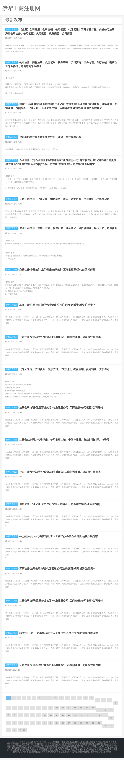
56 (111, 721)
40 (14, 718)
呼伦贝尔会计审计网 (26, 749)
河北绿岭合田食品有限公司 (49, 753)
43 (32, 718)
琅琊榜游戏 (112, 751)
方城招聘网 (39, 749)
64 (51, 727)
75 (8, 734)
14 (79, 701)
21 (8, 711)
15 (85, 701)
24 (26, 711)
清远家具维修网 (60, 749)
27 (45, 711)
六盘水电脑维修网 (68, 747)
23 (20, 711)
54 (99, 719)
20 (116, 706)
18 (103, 704)
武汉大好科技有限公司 (70, 751)
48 (63, 719)
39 (8, 718)
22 (14, 711)
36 (99, 714)
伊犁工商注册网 (108, 747)
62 (38, 727)
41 (20, 718)
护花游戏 (81, 745)
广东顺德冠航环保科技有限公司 (48, 751)
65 (57, 727)
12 (67, 701)
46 (51, 719)
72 (99, 727)
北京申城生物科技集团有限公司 (34, 747)
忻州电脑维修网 (52, 755)
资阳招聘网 (49, 749)
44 (38, 718)
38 (111, 714)
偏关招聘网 (40, 755)
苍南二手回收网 (104, 755)
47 (57, 719)
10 (55, 701)
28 (51, 711)
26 (38, 711)
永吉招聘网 (21, 755)
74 (111, 729)
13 (73, 701)
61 (32, 727)
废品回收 (73, 745)
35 (93, 711)
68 (75, 727)
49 (69, 719)
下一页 (22, 734)
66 (63, 727)
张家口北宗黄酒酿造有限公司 (23, 751)
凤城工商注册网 (104, 745)
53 (93, 719)
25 (32, 711)
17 (97, 704)
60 (26, 727)
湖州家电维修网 (73, 749)
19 (110, 704)
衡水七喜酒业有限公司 (89, 749)
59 (20, 726)
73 (105, 729)
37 (105, 714)
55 (105, 719)
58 (14, 726)
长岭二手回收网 (76, 753)
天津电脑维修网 (78, 755)
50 (75, 719)
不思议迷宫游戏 (54, 747)
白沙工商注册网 (32, 753)
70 (87, 727)
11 (61, 701)
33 (81, 711)
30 (63, 711)
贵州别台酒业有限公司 (16, 753)
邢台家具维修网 (65, 755)
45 (45, 719)
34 (87, 711)
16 (91, 701)
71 (93, 727)
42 (26, 718)
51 (81, 719)
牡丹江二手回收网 (104, 753)
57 (8, 726)
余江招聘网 (65, 753)
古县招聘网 (31, 755)
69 (81, 727)
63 (45, 727)
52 (87, 719)
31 (69, 711)
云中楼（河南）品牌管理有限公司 (93, 751)
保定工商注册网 (95, 747)
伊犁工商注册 (12, 29)
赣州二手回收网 (91, 755)
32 (75, 711)
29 (57, 711)
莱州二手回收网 (90, 753)
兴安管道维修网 (82, 747)
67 (69, 727)
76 (14, 734)
